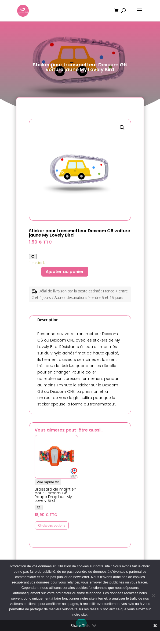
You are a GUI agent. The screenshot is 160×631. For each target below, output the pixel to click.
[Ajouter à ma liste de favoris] (33, 256)
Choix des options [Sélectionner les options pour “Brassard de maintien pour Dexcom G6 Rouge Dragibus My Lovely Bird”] (51, 525)
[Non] (153, 595)
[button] (122, 127)
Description (48, 319)
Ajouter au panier (65, 272)
